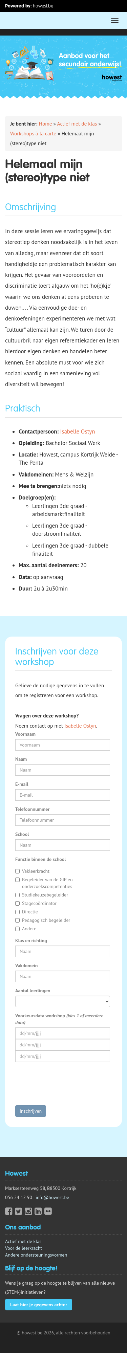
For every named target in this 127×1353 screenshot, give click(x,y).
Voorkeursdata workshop (59, 1019)
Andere (25, 929)
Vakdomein (26, 965)
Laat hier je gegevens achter (38, 1305)
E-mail (21, 784)
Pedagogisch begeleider (42, 920)
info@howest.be (52, 1197)
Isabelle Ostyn (77, 431)
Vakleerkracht (32, 871)
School (22, 834)
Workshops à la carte (33, 133)
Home (45, 123)
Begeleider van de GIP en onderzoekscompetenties (44, 883)
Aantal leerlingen (32, 991)
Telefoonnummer (32, 809)
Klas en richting (31, 940)
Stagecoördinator (36, 903)
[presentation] (66, 1087)
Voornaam (25, 734)
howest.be (43, 6)
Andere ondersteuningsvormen (36, 1255)
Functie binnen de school (40, 859)
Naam (21, 759)
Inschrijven (31, 1111)
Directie (26, 912)
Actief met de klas (77, 123)
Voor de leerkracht (23, 1248)
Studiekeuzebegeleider (41, 895)
